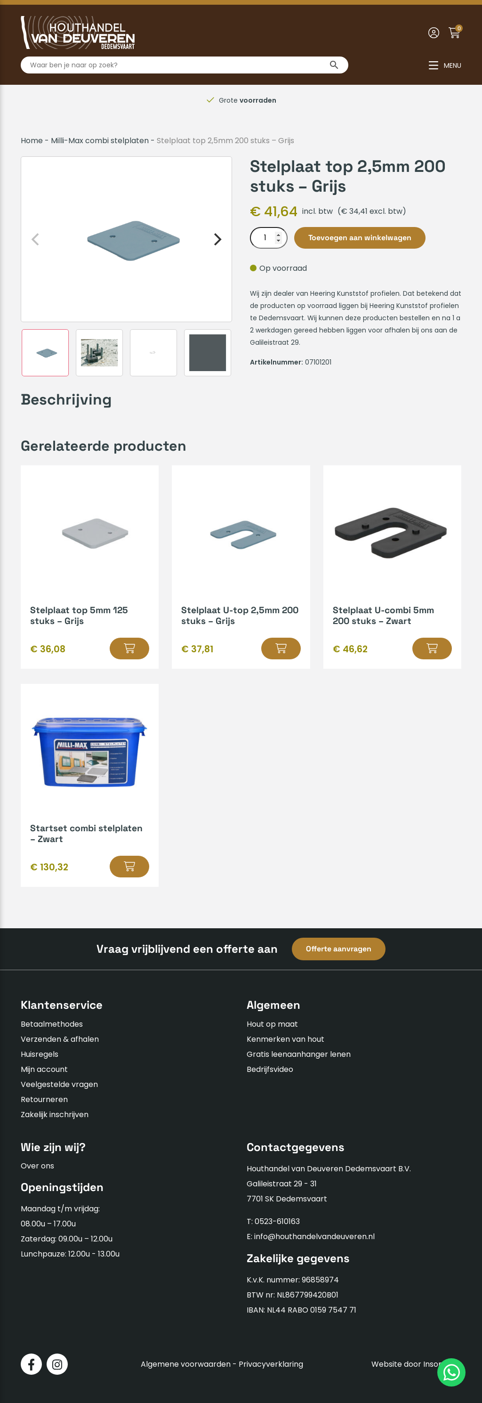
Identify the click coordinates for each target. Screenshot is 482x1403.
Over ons (37, 1165)
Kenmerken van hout (285, 1039)
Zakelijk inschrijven (54, 1114)
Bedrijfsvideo (270, 1069)
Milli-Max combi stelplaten (100, 140)
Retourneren (44, 1099)
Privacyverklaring (271, 1364)
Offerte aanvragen (338, 949)
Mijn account (44, 1069)
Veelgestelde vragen (59, 1084)
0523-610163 (277, 1221)
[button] (129, 648)
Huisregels (39, 1054)
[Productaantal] (269, 238)
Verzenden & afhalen (60, 1039)
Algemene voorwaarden (186, 1364)
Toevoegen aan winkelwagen (359, 238)
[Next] (216, 239)
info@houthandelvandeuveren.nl (314, 1236)
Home (32, 140)
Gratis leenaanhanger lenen (299, 1054)
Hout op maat (272, 1024)
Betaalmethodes (52, 1024)
